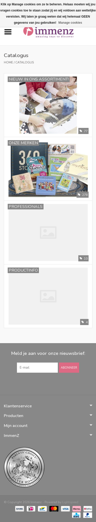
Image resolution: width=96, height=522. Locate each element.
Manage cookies (70, 22)
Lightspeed (70, 502)
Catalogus (24, 62)
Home (8, 62)
